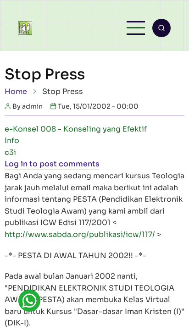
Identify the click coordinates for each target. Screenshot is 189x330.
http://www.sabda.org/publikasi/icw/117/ (80, 234)
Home (16, 91)
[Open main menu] (136, 28)
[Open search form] (161, 28)
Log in (16, 164)
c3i (10, 152)
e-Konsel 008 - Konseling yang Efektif (76, 129)
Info (12, 140)
